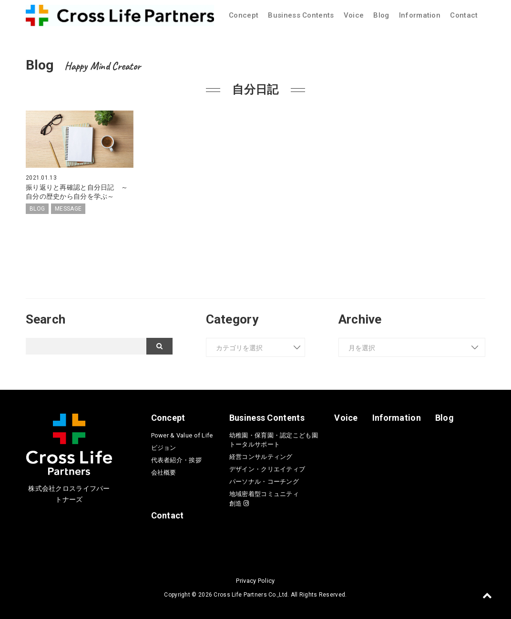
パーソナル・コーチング (264, 481)
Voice (354, 15)
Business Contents (301, 15)
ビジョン (163, 447)
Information (419, 15)
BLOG (37, 208)
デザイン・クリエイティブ (267, 469)
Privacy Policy (255, 580)
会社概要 (163, 472)
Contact (464, 15)
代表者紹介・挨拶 (176, 460)
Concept (243, 15)
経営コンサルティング (261, 456)
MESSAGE (68, 208)
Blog (381, 15)
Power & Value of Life (182, 435)
